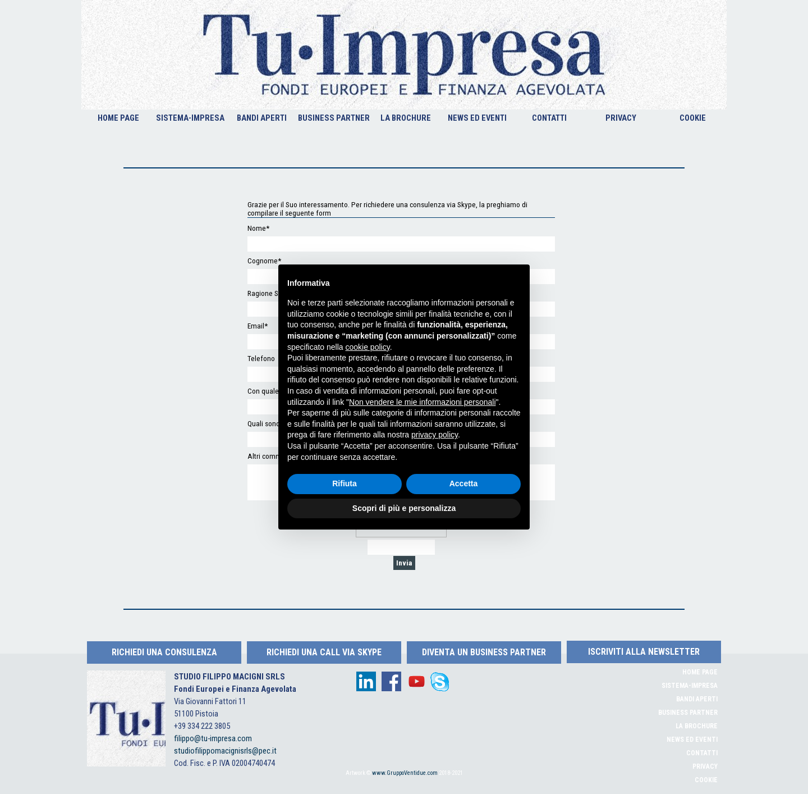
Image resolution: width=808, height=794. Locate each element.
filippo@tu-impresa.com (213, 738)
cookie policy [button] (368, 347)
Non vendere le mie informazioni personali (422, 402)
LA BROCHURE (405, 118)
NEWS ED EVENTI (477, 118)
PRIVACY (620, 118)
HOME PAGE (118, 118)
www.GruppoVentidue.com (405, 773)
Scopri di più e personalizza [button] (404, 508)
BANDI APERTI (262, 118)
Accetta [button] (463, 483)
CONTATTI (549, 118)
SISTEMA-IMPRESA (190, 118)
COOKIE (693, 118)
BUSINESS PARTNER (334, 118)
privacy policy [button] (434, 434)
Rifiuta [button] (344, 483)
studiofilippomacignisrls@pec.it (225, 751)
